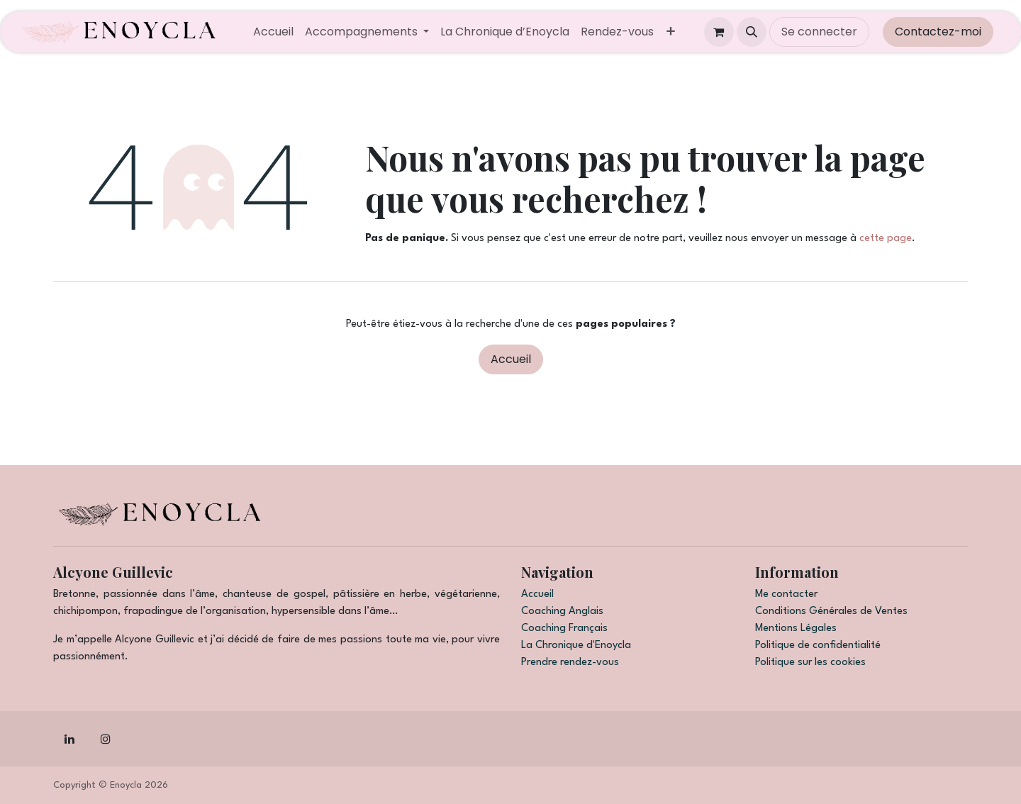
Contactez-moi (938, 31)
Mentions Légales (796, 628)
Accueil (511, 359)
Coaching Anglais (562, 611)
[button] (751, 32)
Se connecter (819, 31)
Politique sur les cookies (810, 662)
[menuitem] (273, 32)
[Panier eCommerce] (719, 32)
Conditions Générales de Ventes (831, 611)
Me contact (781, 594)
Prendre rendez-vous (570, 662)
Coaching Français (564, 628)
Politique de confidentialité (818, 645)
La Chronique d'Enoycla (576, 645)
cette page (885, 238)
